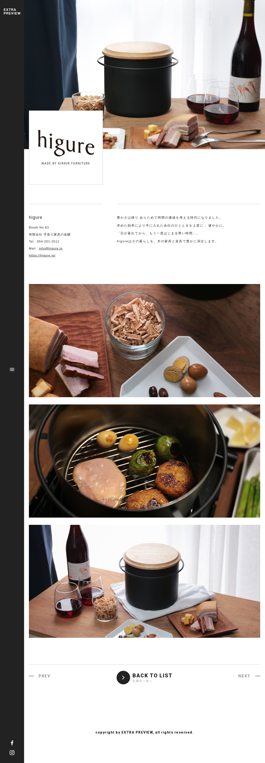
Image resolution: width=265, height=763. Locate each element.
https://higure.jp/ (42, 255)
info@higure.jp (51, 248)
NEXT (244, 676)
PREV (45, 676)
